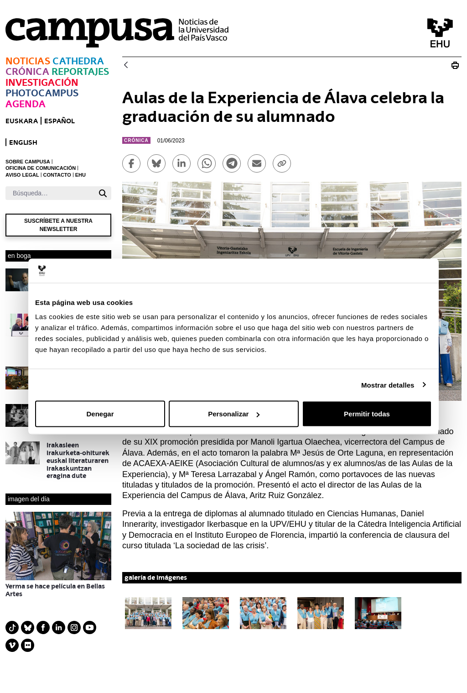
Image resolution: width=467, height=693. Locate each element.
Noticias (27, 61)
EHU (80, 175)
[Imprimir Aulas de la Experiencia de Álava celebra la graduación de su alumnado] (455, 65)
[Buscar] (49, 193)
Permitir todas (367, 414)
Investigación (41, 82)
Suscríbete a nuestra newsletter (58, 225)
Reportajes (80, 71)
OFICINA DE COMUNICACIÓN (40, 168)
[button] (148, 613)
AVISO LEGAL (22, 175)
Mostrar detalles (388, 384)
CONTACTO (57, 175)
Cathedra (78, 61)
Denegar (100, 414)
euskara (21, 121)
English (23, 142)
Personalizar (233, 414)
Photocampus (41, 93)
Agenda (25, 104)
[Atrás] (126, 65)
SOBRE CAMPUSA (27, 161)
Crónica (27, 71)
